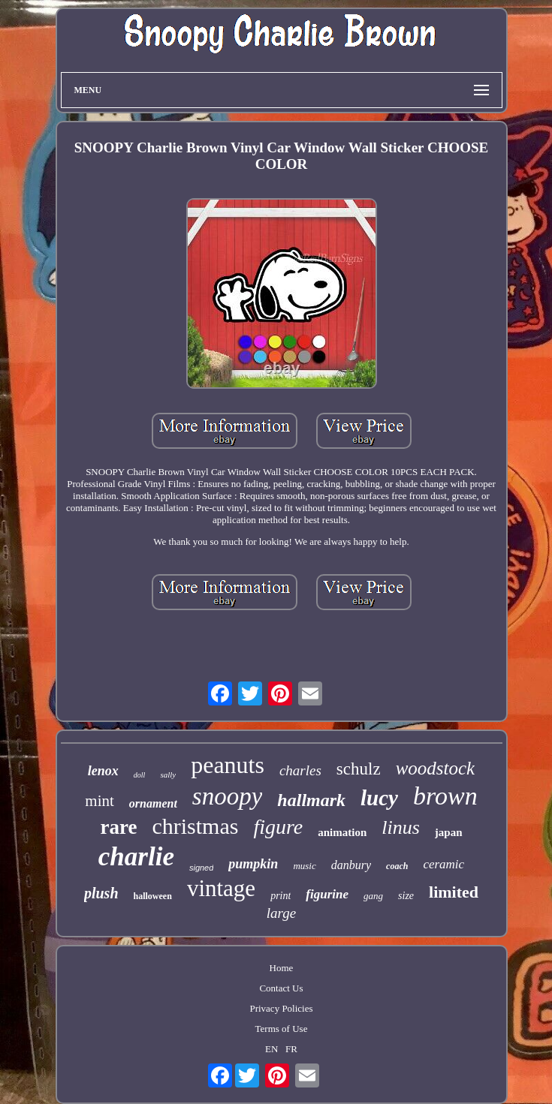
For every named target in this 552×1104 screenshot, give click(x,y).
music (304, 865)
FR (291, 1048)
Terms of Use (281, 1028)
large (281, 913)
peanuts (227, 764)
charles (300, 770)
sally (168, 774)
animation (342, 832)
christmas (195, 826)
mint (99, 801)
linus (401, 827)
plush (101, 893)
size (406, 895)
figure (278, 826)
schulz (358, 769)
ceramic (443, 864)
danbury (351, 865)
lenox (103, 770)
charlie (136, 856)
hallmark (311, 800)
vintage (221, 888)
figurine (327, 894)
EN (271, 1048)
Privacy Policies (280, 1008)
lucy (379, 798)
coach (397, 866)
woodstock (435, 768)
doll (140, 775)
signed (201, 867)
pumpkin (253, 863)
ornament (153, 803)
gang (373, 895)
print (280, 895)
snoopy (227, 796)
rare (118, 827)
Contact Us (281, 988)
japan (449, 832)
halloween (153, 896)
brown (445, 796)
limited (453, 892)
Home (282, 967)
